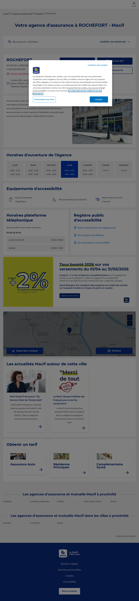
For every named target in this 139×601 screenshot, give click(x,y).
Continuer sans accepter (98, 65)
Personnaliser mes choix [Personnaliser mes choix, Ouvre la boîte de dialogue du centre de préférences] (44, 99)
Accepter (98, 99)
